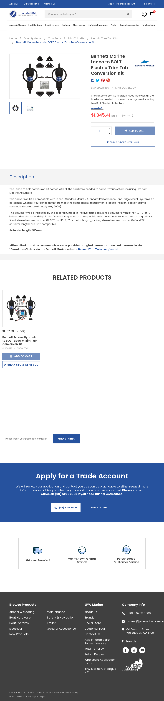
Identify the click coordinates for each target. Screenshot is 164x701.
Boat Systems (52, 25)
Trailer (113, 25)
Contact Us (49, 3)
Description (21, 177)
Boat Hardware (35, 25)
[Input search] (84, 14)
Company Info (133, 604)
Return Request (95, 654)
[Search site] (128, 14)
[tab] (21, 177)
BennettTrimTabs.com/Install (98, 249)
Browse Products (22, 604)
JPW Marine (93, 604)
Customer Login (95, 629)
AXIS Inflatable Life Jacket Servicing (97, 641)
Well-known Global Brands (82, 560)
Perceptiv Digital (37, 696)
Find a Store (149, 3)
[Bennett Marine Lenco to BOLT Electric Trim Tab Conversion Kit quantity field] (99, 131)
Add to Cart (21, 356)
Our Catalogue (31, 3)
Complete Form (98, 507)
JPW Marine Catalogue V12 (100, 670)
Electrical (66, 25)
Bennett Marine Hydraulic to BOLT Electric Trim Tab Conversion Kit (19, 340)
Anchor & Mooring (17, 25)
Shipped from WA (37, 560)
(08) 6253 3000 (65, 507)
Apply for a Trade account (121, 3)
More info (97, 108)
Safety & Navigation (98, 25)
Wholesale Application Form (100, 661)
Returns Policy (94, 649)
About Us (13, 3)
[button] (152, 14)
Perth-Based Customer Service (126, 560)
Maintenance (79, 25)
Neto (12, 696)
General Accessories (129, 25)
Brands (89, 617)
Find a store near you (123, 142)
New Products (148, 25)
